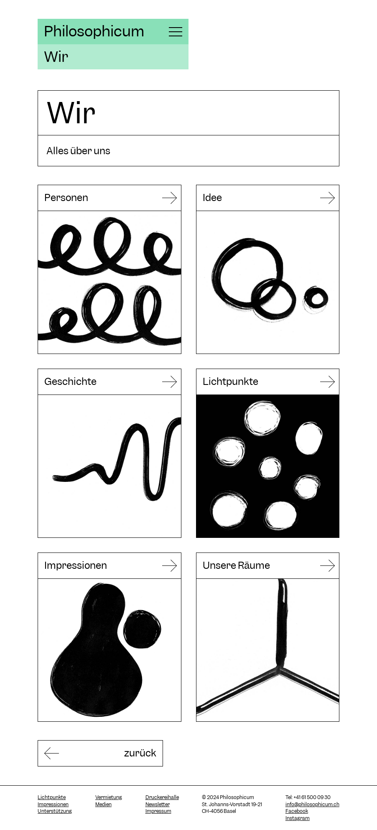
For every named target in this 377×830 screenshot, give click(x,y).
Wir (56, 56)
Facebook (296, 811)
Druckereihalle (162, 797)
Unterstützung (55, 811)
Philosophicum (94, 31)
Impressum (158, 811)
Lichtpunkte (52, 797)
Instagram (297, 818)
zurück (140, 752)
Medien (103, 804)
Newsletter (157, 804)
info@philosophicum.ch (312, 804)
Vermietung (108, 797)
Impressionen (53, 804)
